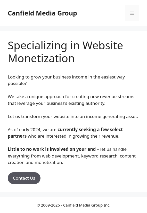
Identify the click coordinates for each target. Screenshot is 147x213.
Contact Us (24, 178)
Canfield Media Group (42, 13)
